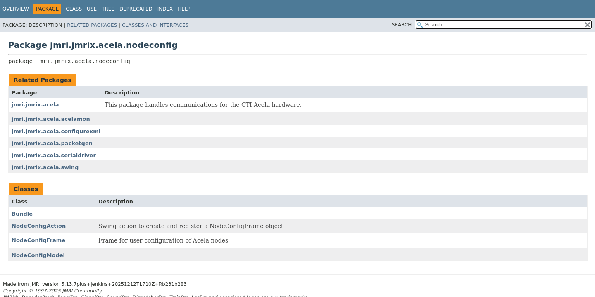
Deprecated (135, 9)
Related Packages (92, 25)
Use (92, 9)
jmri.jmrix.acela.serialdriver (54, 155)
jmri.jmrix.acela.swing (45, 167)
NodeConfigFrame (38, 240)
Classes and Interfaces (155, 25)
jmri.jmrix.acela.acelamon (51, 119)
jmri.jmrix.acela (35, 104)
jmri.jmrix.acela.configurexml (56, 131)
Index (165, 9)
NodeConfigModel (38, 255)
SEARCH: (403, 25)
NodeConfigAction (39, 226)
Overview (15, 9)
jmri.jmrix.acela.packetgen (52, 143)
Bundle (22, 214)
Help (184, 9)
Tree (108, 9)
